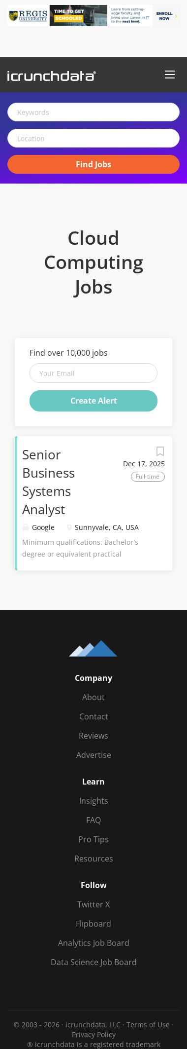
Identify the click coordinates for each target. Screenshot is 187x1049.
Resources (93, 858)
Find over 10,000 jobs (69, 352)
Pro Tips (93, 839)
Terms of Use (148, 1024)
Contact (93, 716)
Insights (93, 800)
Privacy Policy (94, 1034)
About (93, 697)
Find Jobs (93, 164)
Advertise (93, 754)
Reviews (93, 735)
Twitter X (93, 904)
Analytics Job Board (93, 942)
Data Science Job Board (94, 962)
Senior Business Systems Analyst (48, 482)
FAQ (93, 820)
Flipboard (93, 923)
